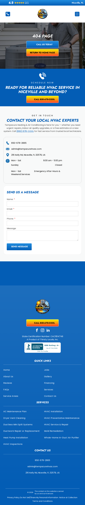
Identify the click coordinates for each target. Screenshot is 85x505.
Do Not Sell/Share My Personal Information (39, 497)
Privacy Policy (13, 497)
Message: (11, 228)
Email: (10, 209)
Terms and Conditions (42, 501)
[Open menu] (77, 14)
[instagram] (42, 331)
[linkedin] (48, 331)
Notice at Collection (68, 497)
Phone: (10, 218)
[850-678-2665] (7, 15)
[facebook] (37, 331)
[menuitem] (22, 370)
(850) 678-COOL (25, 131)
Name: (10, 199)
